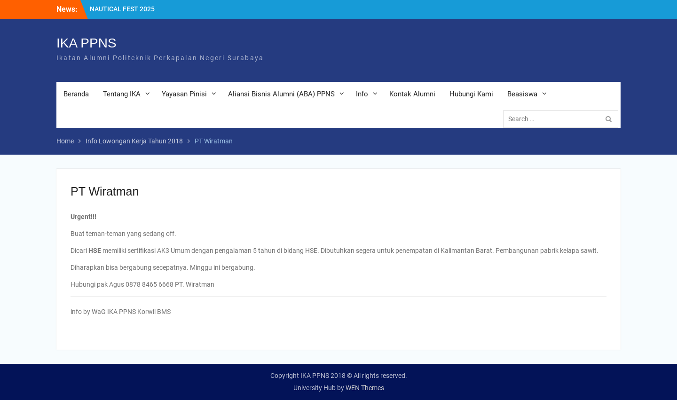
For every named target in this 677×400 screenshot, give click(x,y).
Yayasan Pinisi (184, 94)
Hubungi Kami (471, 94)
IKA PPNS (86, 43)
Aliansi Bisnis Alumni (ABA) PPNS (281, 94)
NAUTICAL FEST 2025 (122, 9)
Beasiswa (522, 94)
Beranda (76, 94)
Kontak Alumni (412, 94)
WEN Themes (365, 388)
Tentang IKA (122, 94)
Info (362, 94)
